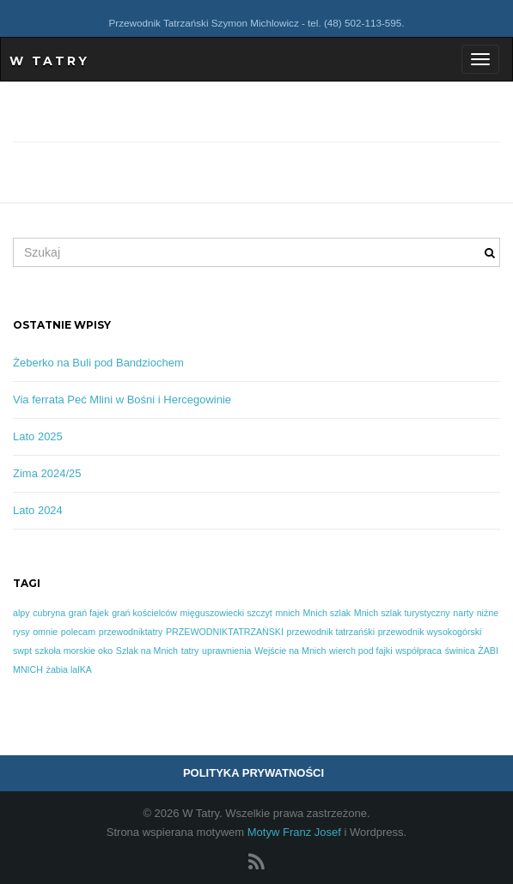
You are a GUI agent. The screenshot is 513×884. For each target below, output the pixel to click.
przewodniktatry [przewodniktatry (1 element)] (131, 632)
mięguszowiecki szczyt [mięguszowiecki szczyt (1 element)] (226, 613)
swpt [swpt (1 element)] (22, 650)
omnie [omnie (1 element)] (45, 632)
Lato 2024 (38, 510)
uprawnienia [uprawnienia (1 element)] (226, 650)
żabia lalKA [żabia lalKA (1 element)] (69, 669)
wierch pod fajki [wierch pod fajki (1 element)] (360, 650)
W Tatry (49, 61)
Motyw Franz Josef (294, 832)
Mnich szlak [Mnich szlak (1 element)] (326, 613)
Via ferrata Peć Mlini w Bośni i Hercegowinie (122, 399)
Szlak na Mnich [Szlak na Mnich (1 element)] (147, 650)
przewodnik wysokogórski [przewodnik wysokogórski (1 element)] (430, 632)
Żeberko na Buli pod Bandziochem (98, 362)
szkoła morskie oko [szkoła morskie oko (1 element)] (74, 650)
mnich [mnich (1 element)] (287, 613)
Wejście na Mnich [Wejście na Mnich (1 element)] (290, 650)
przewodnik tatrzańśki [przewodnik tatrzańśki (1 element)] (331, 632)
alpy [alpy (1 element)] (21, 613)
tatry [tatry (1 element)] (190, 650)
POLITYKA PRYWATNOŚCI (253, 772)
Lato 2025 (38, 436)
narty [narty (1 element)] (463, 613)
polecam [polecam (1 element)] (78, 632)
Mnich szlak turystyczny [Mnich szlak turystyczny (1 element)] (402, 613)
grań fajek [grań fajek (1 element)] (89, 613)
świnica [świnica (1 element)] (460, 650)
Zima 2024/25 (47, 473)
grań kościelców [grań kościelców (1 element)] (144, 613)
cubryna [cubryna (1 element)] (49, 613)
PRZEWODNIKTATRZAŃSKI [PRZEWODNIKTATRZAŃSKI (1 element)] (225, 632)
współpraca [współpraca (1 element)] (418, 650)
